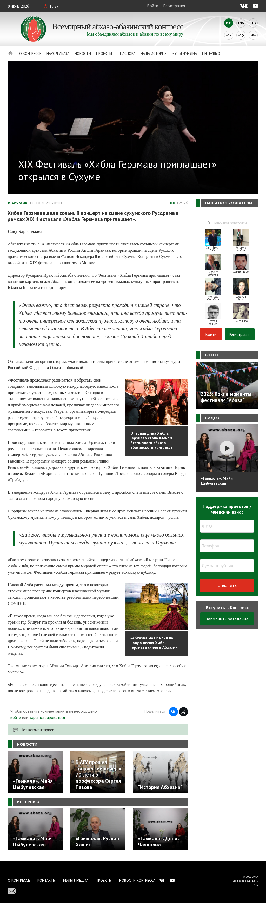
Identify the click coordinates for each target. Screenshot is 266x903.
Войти (152, 5)
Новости (83, 53)
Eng (241, 23)
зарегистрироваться (47, 717)
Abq (241, 35)
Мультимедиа (184, 53)
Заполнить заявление (227, 618)
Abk (228, 35)
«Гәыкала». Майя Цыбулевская (217, 481)
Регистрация (174, 5)
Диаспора (126, 53)
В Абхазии (17, 202)
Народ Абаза (57, 53)
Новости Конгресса (137, 880)
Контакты (46, 880)
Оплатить (227, 585)
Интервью (211, 53)
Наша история (154, 53)
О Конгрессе (30, 53)
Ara (253, 35)
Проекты (104, 53)
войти (15, 717)
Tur (253, 23)
